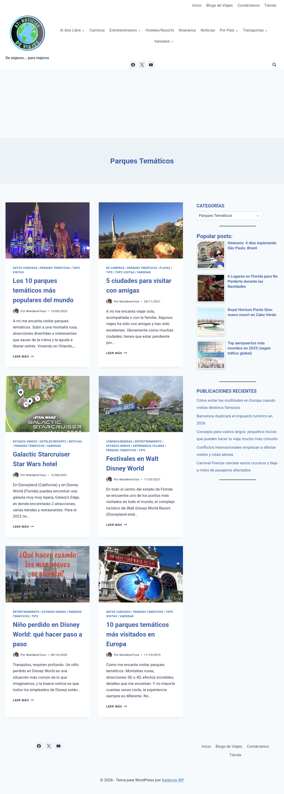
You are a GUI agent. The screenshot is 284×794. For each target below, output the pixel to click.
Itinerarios (187, 30)
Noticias (208, 30)
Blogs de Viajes (219, 5)
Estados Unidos (25, 441)
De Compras (115, 268)
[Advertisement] (142, 103)
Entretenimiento (148, 441)
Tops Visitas (124, 272)
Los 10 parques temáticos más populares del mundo (43, 290)
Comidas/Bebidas (119, 441)
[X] (142, 65)
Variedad (144, 272)
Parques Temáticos (55, 268)
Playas (165, 268)
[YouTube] (151, 65)
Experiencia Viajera (148, 446)
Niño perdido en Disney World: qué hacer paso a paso (47, 634)
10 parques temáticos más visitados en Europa (137, 634)
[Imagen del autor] (16, 311)
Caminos (97, 30)
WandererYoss (36, 311)
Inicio (197, 5)
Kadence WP (173, 780)
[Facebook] (133, 65)
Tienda (270, 5)
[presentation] (48, 230)
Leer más (23, 356)
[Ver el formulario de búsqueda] (274, 65)
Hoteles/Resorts (160, 30)
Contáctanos (248, 5)
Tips (109, 272)
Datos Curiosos (25, 268)
